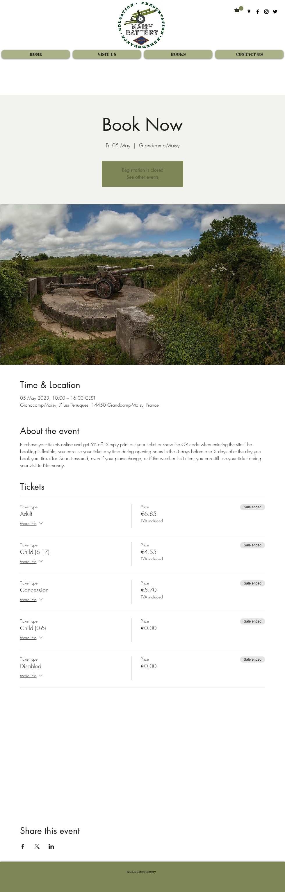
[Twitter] (275, 12)
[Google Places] (249, 12)
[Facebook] (258, 12)
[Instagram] (266, 12)
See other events (142, 177)
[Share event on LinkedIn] (51, 846)
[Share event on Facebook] (23, 846)
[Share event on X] (37, 846)
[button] (238, 9)
